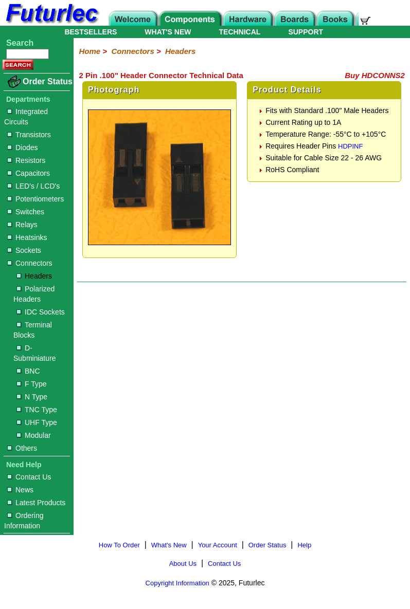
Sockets (24, 250)
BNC (28, 371)
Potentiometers (35, 199)
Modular (33, 435)
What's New (169, 545)
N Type (31, 397)
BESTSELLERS (90, 32)
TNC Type (36, 409)
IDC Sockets (40, 312)
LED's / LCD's (33, 186)
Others (22, 448)
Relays (22, 224)
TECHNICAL (240, 32)
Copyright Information (177, 583)
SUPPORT (305, 32)
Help (304, 545)
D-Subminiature (34, 353)
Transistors (29, 135)
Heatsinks (27, 237)
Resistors (26, 160)
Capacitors (28, 173)
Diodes (22, 147)
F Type (31, 384)
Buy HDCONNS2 (375, 75)
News (20, 490)
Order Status (48, 81)
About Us (183, 563)
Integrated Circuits (26, 116)
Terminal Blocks (32, 330)
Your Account (217, 545)
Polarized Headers (34, 294)
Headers (34, 276)
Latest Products (36, 503)
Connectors (29, 263)
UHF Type (36, 422)
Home (89, 51)
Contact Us (29, 477)
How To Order (119, 545)
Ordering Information (23, 520)
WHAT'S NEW (168, 32)
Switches (25, 212)
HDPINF (350, 146)
